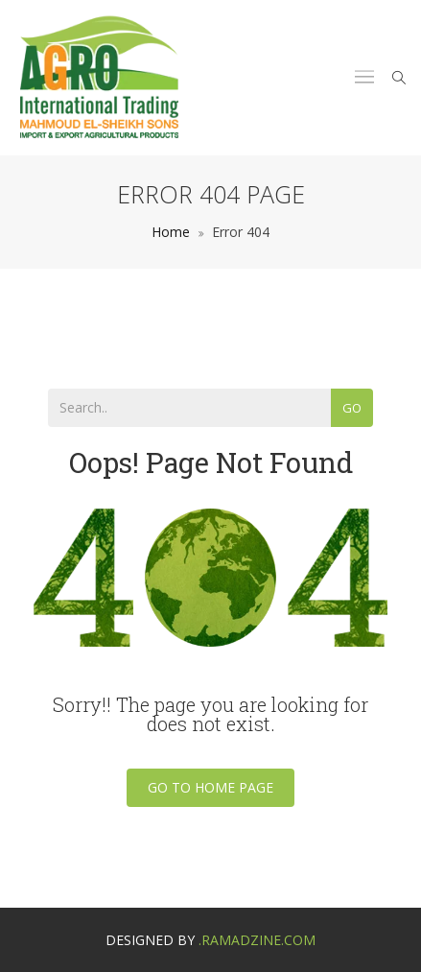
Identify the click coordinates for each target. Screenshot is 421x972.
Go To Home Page (210, 787)
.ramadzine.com (257, 940)
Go (352, 407)
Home (171, 232)
